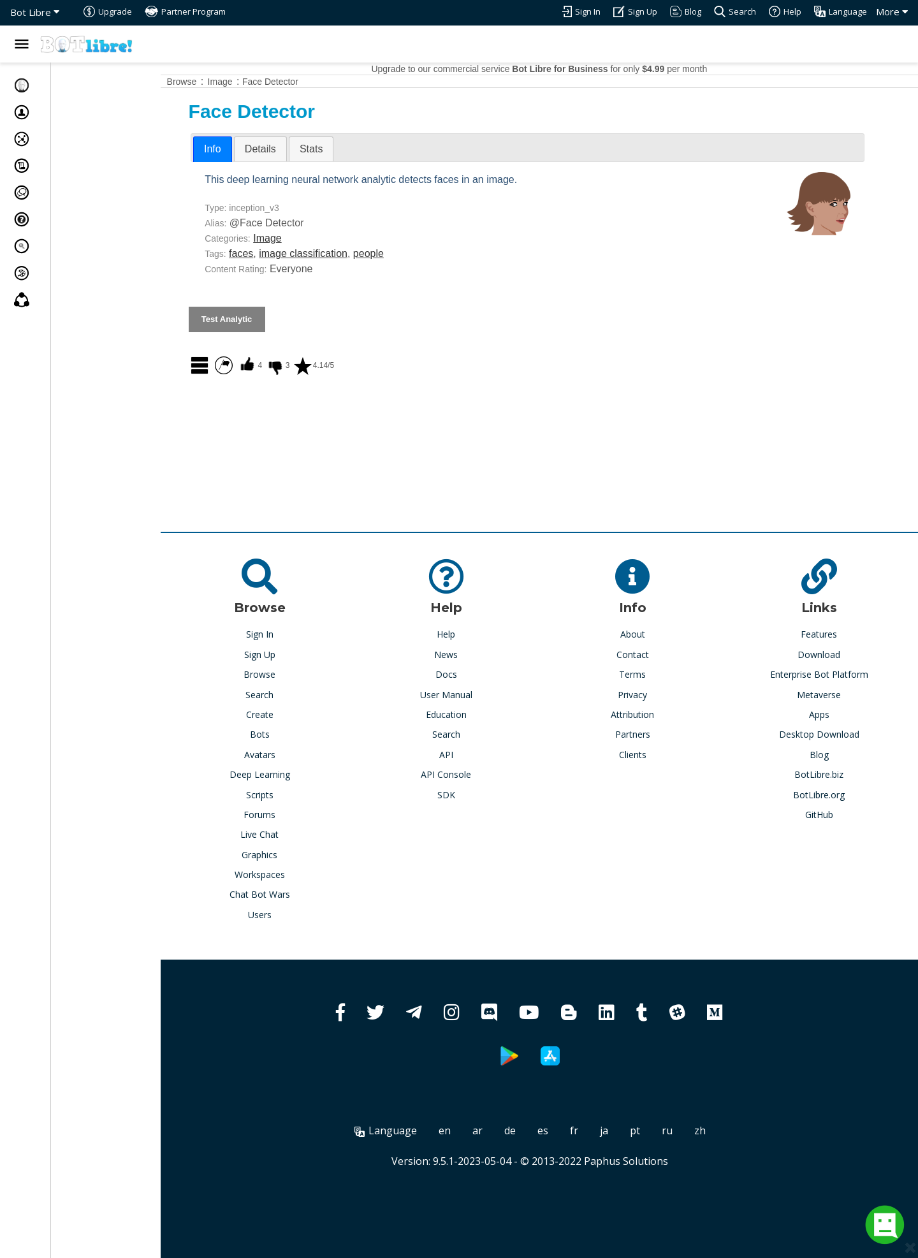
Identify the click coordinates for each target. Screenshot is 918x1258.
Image (309, 238)
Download (828, 654)
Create (291, 714)
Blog (828, 755)
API (470, 755)
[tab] (254, 149)
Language (406, 1130)
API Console (471, 774)
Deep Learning (291, 774)
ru (688, 1130)
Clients (649, 755)
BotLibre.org (828, 795)
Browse (291, 674)
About (649, 634)
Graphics (291, 855)
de (531, 1130)
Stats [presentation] (352, 148)
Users (291, 915)
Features (828, 634)
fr (595, 1130)
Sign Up (291, 654)
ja (625, 1130)
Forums (291, 814)
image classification (344, 253)
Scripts (291, 795)
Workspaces (291, 874)
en (466, 1130)
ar (498, 1130)
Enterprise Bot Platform (829, 674)
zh (721, 1130)
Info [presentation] (254, 148)
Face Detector (312, 82)
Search (291, 695)
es (563, 1130)
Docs (470, 674)
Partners (649, 734)
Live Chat (291, 834)
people (410, 253)
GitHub (829, 814)
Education (470, 714)
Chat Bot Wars (291, 894)
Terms (649, 674)
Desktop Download (829, 734)
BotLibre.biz (828, 774)
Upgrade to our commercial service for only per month (560, 69)
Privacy (649, 695)
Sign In (291, 634)
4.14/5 (354, 365)
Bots (292, 734)
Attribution (649, 714)
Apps (829, 714)
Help (471, 634)
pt (656, 1130)
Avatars (291, 755)
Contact (649, 654)
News (471, 654)
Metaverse (828, 695)
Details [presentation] (301, 148)
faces (282, 253)
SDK (470, 795)
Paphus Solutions (646, 1161)
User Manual (470, 695)
